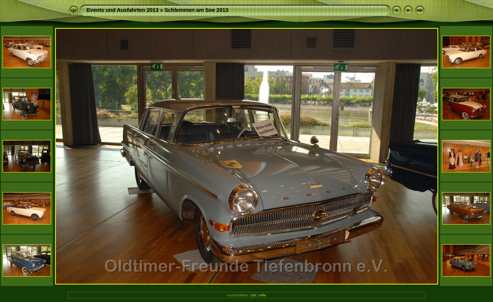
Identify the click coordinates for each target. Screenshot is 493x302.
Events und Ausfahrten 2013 (123, 10)
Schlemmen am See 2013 (196, 10)
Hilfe (262, 295)
